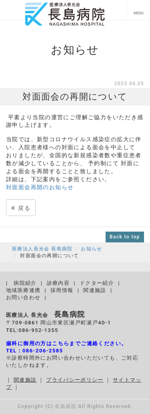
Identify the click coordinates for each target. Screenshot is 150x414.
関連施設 (94, 290)
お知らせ (91, 249)
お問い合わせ (23, 297)
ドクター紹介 (97, 283)
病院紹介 (25, 283)
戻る (20, 207)
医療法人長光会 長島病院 (42, 249)
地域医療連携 (23, 290)
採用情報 (62, 290)
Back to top (125, 237)
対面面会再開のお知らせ (40, 187)
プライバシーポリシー (74, 380)
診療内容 (58, 283)
